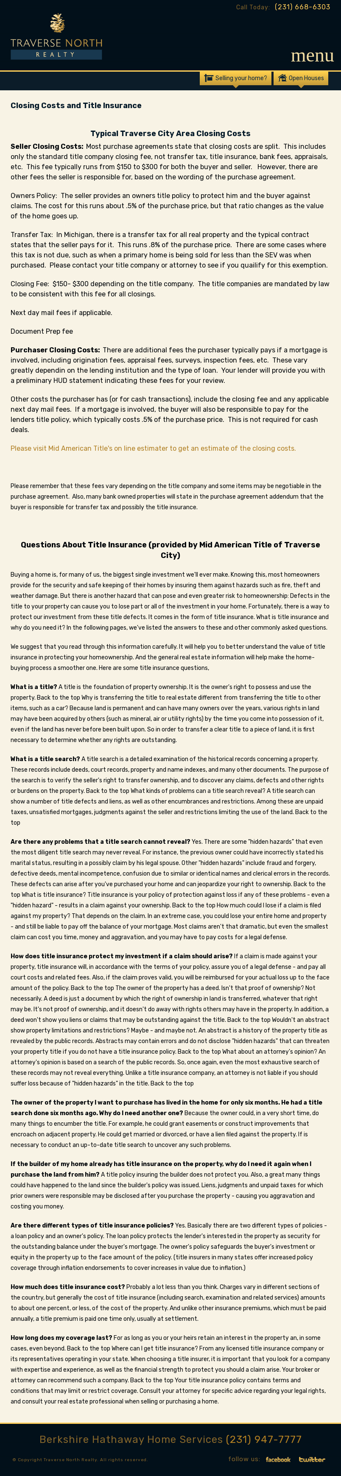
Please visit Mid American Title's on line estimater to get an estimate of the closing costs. (153, 448)
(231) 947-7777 (264, 1439)
